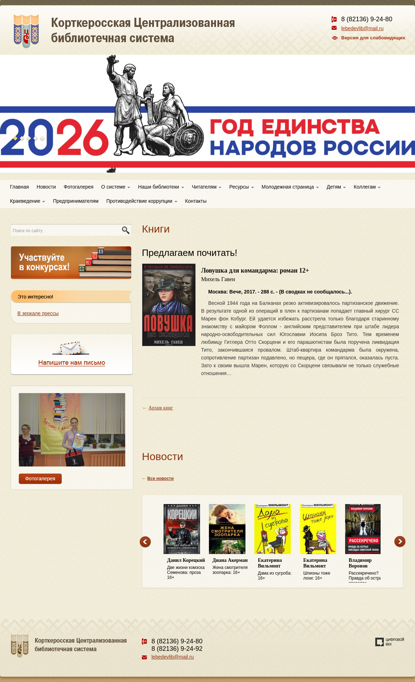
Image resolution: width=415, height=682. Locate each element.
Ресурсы (241, 187)
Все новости (160, 478)
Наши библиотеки (161, 187)
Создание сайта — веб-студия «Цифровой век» (389, 642)
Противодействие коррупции (141, 201)
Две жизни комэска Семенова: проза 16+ (186, 569)
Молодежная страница (290, 187)
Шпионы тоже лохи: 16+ (322, 569)
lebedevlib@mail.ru (362, 28)
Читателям (207, 187)
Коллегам (367, 187)
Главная (19, 187)
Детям (336, 187)
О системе (115, 187)
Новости (46, 187)
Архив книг (161, 407)
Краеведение (27, 201)
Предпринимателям (75, 201)
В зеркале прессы (38, 313)
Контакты (195, 201)
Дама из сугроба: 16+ (277, 569)
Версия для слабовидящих (373, 37)
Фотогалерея (79, 187)
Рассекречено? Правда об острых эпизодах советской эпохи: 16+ (368, 570)
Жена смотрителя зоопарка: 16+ (231, 566)
